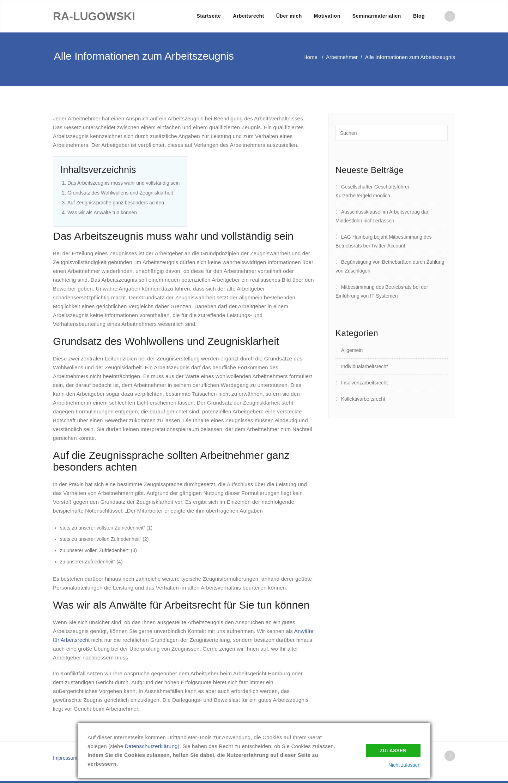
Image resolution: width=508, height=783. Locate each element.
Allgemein (352, 350)
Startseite (208, 16)
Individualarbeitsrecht (364, 366)
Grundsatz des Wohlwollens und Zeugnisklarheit (120, 193)
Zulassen (393, 750)
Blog (419, 16)
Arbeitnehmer (342, 57)
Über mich (289, 16)
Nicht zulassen (404, 765)
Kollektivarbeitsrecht (363, 399)
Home (310, 57)
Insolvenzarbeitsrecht (364, 382)
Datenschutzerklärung (151, 746)
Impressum (65, 758)
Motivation (327, 16)
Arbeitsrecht (248, 16)
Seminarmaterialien (376, 16)
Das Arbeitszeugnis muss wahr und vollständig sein (123, 183)
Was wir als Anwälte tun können (102, 212)
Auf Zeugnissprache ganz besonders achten (115, 202)
